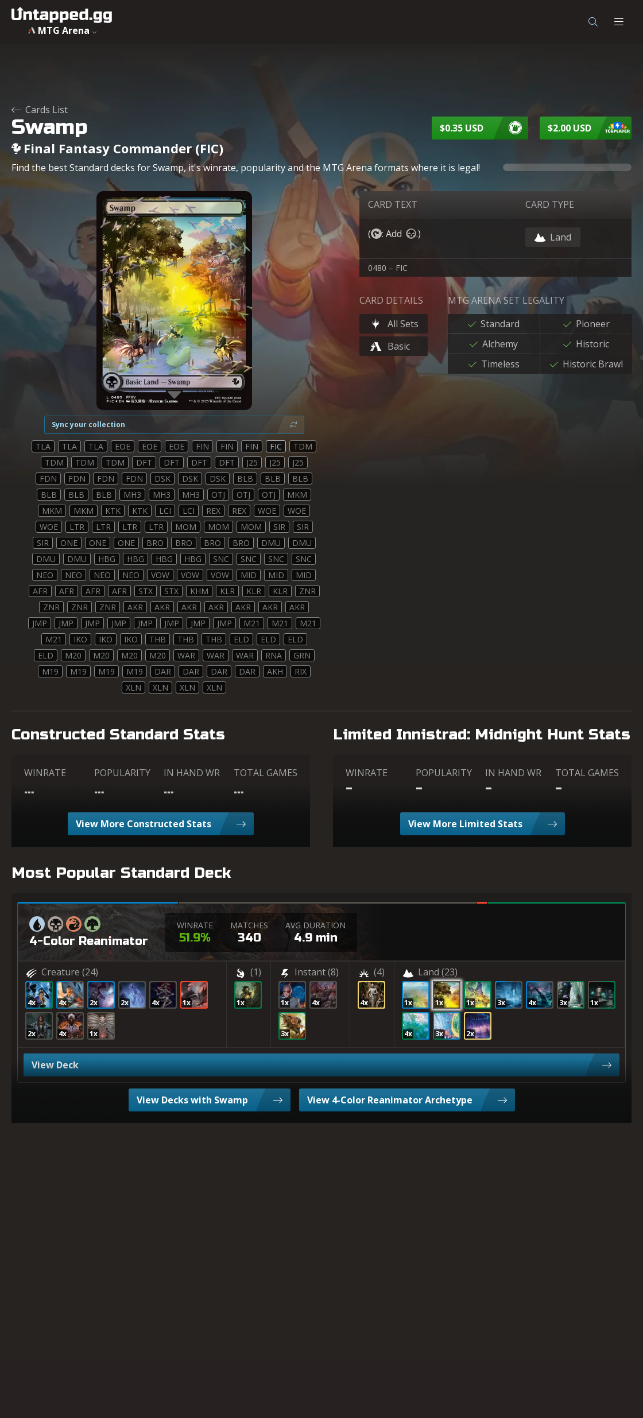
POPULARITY (122, 772)
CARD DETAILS (391, 300)
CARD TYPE (549, 204)
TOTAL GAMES (265, 772)
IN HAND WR (192, 772)
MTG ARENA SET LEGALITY (506, 300)
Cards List (39, 109)
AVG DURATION (315, 925)
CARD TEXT (392, 204)
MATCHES (249, 925)
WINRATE (45, 772)
